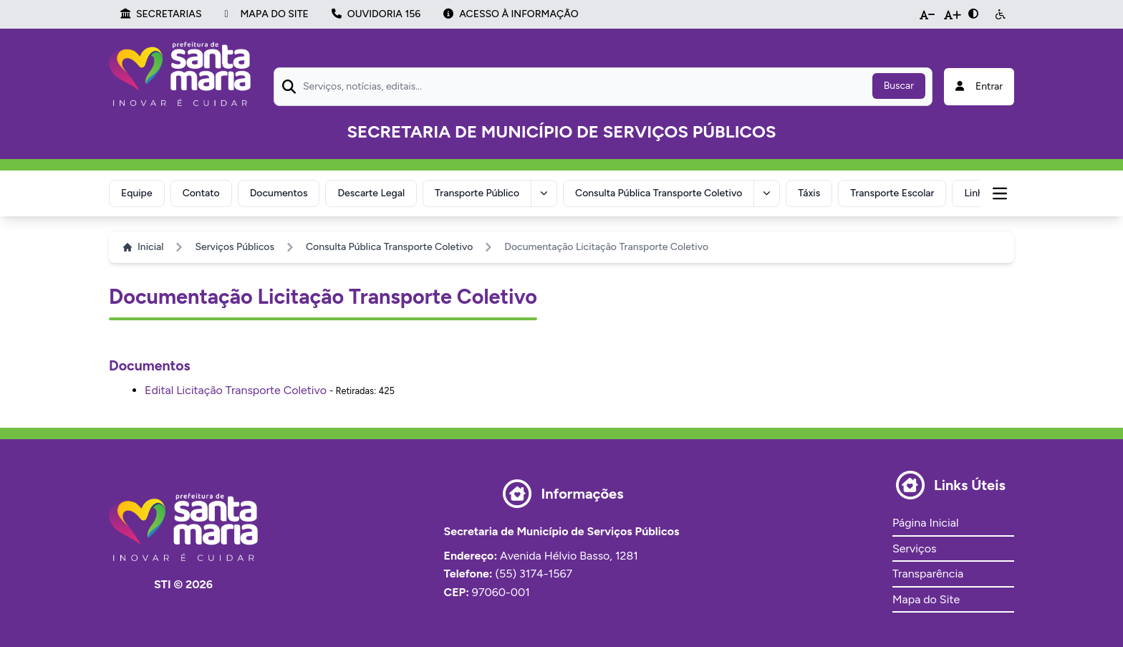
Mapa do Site (926, 599)
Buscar (899, 86)
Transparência (927, 573)
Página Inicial (925, 522)
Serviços (914, 548)
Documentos (279, 193)
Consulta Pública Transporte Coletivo (658, 193)
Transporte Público (477, 193)
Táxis (809, 193)
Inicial (143, 247)
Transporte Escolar (892, 193)
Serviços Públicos (234, 247)
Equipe (137, 193)
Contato (201, 193)
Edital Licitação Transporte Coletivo (236, 390)
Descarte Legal (371, 193)
